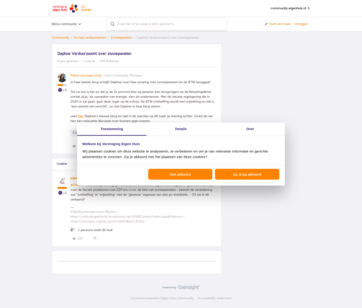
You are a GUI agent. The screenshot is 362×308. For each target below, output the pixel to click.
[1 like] (91, 230)
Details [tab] (181, 129)
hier (81, 116)
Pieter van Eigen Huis (86, 75)
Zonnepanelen (121, 38)
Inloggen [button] (301, 24)
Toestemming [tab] (111, 129)
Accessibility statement (215, 298)
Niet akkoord (180, 174)
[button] (277, 24)
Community (60, 38)
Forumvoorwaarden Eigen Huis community (162, 298)
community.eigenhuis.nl (290, 8)
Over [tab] (250, 129)
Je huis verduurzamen (90, 38)
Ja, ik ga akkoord (247, 174)
